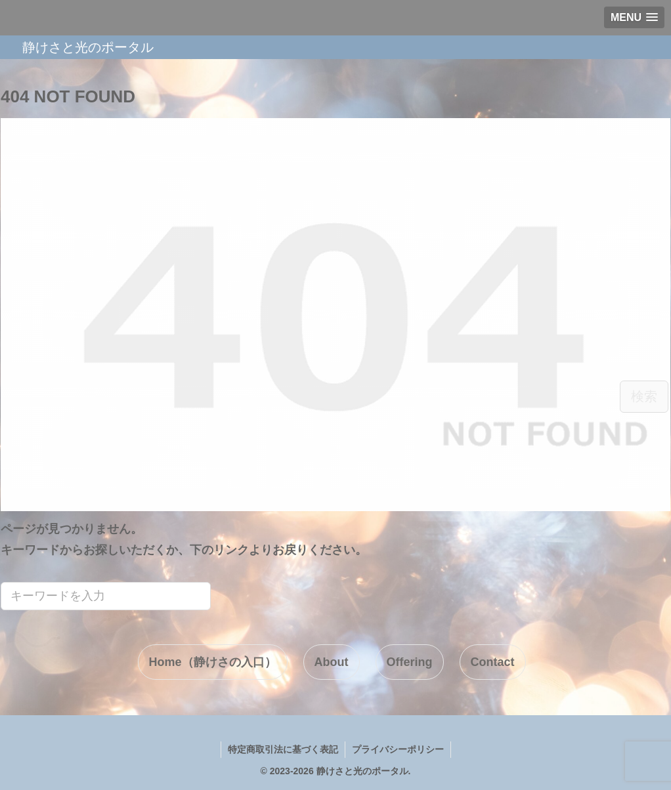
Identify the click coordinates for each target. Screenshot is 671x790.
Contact (493, 662)
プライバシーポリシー (398, 749)
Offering (410, 662)
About (331, 662)
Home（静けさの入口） (212, 662)
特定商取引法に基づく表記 (283, 749)
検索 (644, 396)
